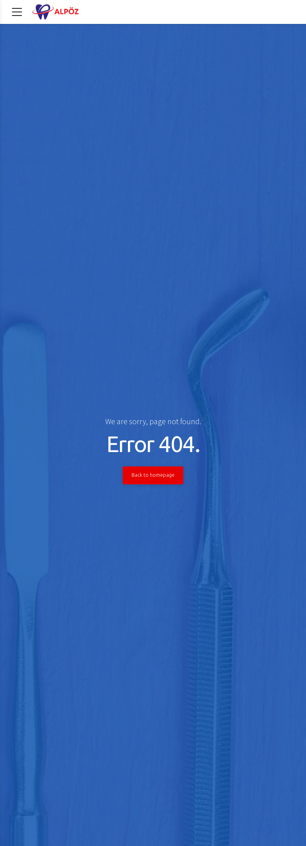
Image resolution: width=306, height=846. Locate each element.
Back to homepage (153, 475)
